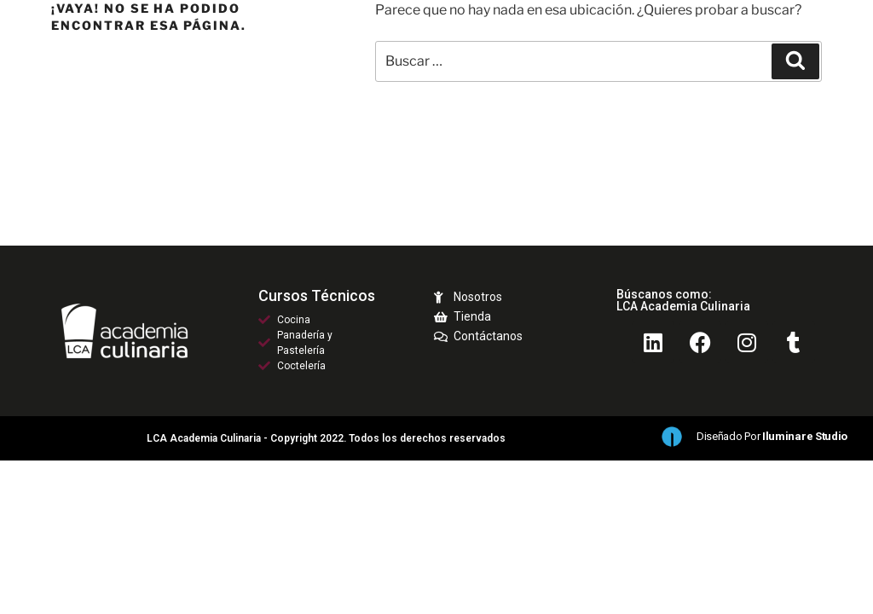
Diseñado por (772, 436)
